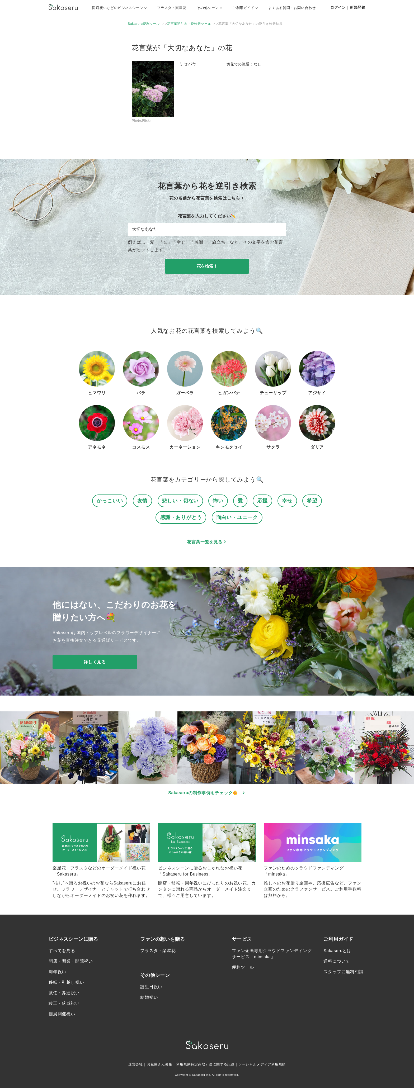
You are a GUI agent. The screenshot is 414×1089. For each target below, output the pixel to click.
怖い (218, 500)
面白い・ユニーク (237, 517)
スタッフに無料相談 (343, 972)
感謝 (198, 242)
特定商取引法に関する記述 (212, 1065)
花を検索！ (207, 266)
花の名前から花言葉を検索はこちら (207, 198)
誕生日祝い (151, 987)
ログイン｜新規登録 (347, 7)
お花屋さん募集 (156, 1065)
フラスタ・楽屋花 (171, 8)
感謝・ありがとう (181, 517)
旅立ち (218, 242)
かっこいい (110, 500)
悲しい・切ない (180, 500)
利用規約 (181, 1065)
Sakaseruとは (337, 951)
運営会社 (131, 1065)
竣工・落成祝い (64, 1004)
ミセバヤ (188, 64)
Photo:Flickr (141, 120)
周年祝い (57, 972)
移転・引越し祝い (66, 983)
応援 (262, 500)
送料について (336, 962)
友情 (142, 500)
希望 (312, 500)
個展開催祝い (62, 1014)
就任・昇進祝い (64, 993)
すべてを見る (62, 951)
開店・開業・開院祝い (71, 962)
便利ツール (243, 968)
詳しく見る (95, 662)
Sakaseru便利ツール (144, 24)
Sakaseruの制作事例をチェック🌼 (207, 793)
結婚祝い (149, 998)
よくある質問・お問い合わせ (292, 8)
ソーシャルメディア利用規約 (265, 1065)
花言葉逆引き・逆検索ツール (189, 24)
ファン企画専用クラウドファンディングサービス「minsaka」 (272, 954)
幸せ (181, 242)
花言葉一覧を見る (207, 542)
